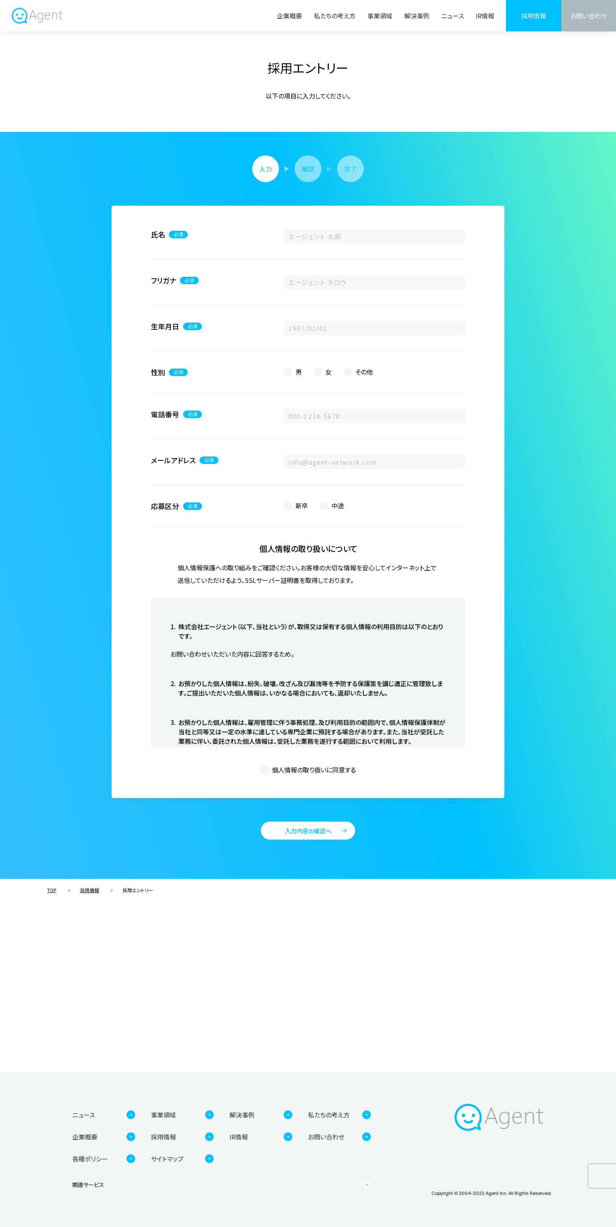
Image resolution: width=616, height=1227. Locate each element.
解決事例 (416, 15)
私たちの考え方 (335, 15)
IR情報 (485, 15)
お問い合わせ (588, 15)
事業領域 (379, 15)
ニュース (452, 15)
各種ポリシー (90, 1159)
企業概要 (289, 15)
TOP (52, 890)
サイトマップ (167, 1159)
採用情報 (533, 15)
